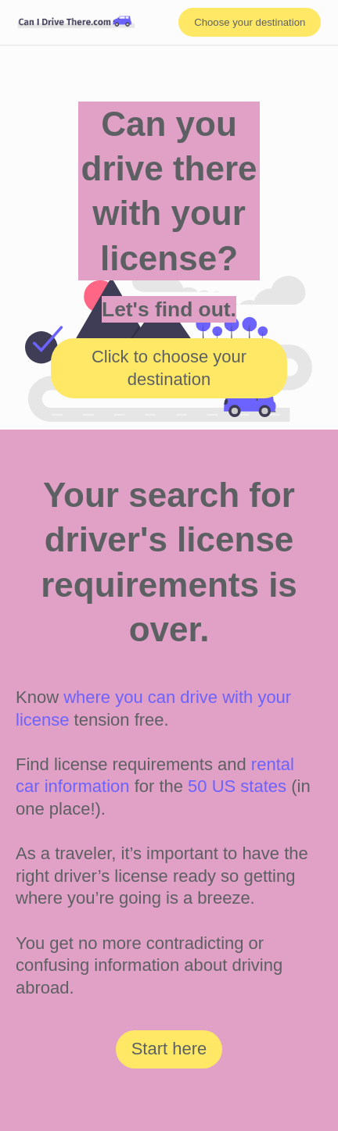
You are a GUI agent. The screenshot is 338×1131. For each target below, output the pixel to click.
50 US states (237, 786)
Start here (169, 1048)
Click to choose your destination (169, 368)
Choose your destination (249, 22)
